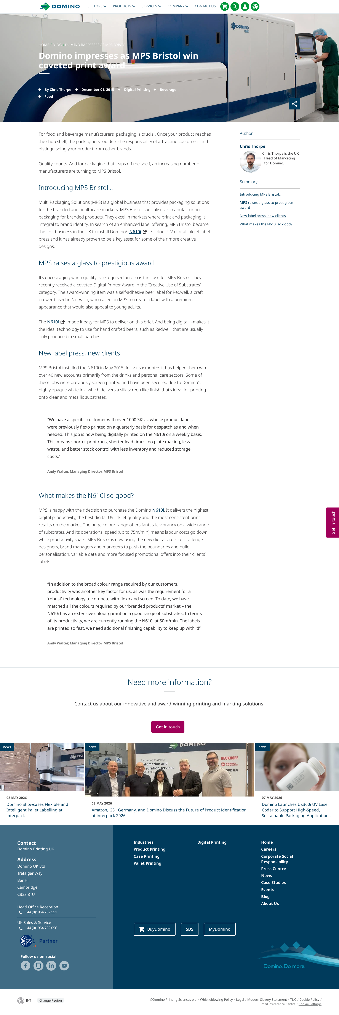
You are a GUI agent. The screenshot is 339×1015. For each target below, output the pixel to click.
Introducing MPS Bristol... (260, 194)
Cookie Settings (310, 1004)
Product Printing (149, 849)
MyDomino (219, 929)
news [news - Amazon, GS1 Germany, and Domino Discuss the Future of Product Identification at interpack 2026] (92, 747)
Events (267, 889)
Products (124, 6)
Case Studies (273, 882)
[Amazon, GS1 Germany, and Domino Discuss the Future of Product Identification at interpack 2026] (169, 783)
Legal (240, 999)
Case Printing (147, 856)
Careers (268, 849)
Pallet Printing (147, 863)
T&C (293, 999)
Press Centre (273, 868)
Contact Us (205, 6)
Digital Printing (212, 842)
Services (151, 6)
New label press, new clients (263, 215)
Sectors (97, 6)
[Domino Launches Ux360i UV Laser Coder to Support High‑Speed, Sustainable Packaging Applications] (297, 783)
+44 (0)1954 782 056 (41, 927)
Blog (265, 896)
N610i (135, 231)
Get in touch (168, 727)
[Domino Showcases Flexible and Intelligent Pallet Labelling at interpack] (42, 783)
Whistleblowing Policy (216, 999)
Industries (144, 842)
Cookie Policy (309, 999)
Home (267, 842)
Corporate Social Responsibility (277, 859)
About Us (270, 903)
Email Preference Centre (277, 1004)
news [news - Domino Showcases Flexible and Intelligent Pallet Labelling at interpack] (7, 747)
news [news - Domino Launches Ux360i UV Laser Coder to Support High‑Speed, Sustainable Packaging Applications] (262, 747)
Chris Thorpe (252, 146)
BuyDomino (154, 929)
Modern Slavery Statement (267, 999)
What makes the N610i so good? (266, 224)
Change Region (50, 1000)
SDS (189, 929)
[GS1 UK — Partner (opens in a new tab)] (39, 940)
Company (178, 6)
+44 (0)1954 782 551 (41, 912)
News (266, 875)
